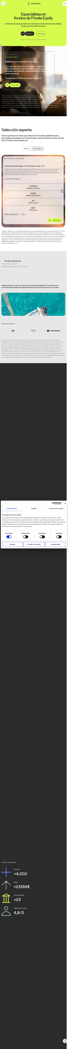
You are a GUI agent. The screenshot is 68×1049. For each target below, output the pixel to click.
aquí (57, 107)
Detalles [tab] (34, 508)
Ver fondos (41, 33)
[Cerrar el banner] (65, 503)
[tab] (27, 148)
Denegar (12, 544)
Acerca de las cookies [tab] (56, 508)
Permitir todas (55, 544)
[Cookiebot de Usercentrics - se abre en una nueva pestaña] (53, 503)
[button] (62, 191)
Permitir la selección (34, 544)
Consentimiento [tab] (12, 508)
